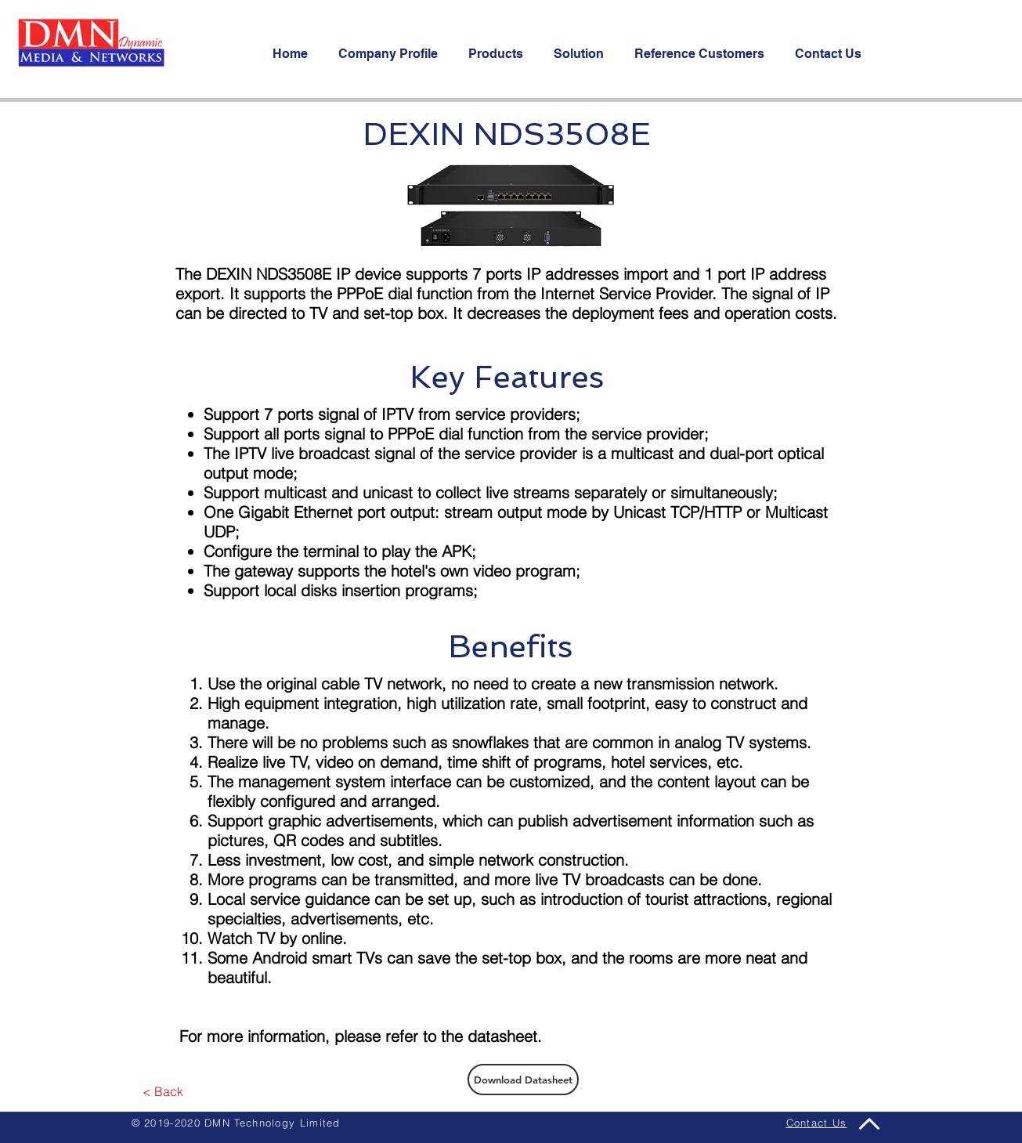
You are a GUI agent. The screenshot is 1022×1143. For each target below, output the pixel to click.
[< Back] (163, 1091)
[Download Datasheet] (523, 1079)
